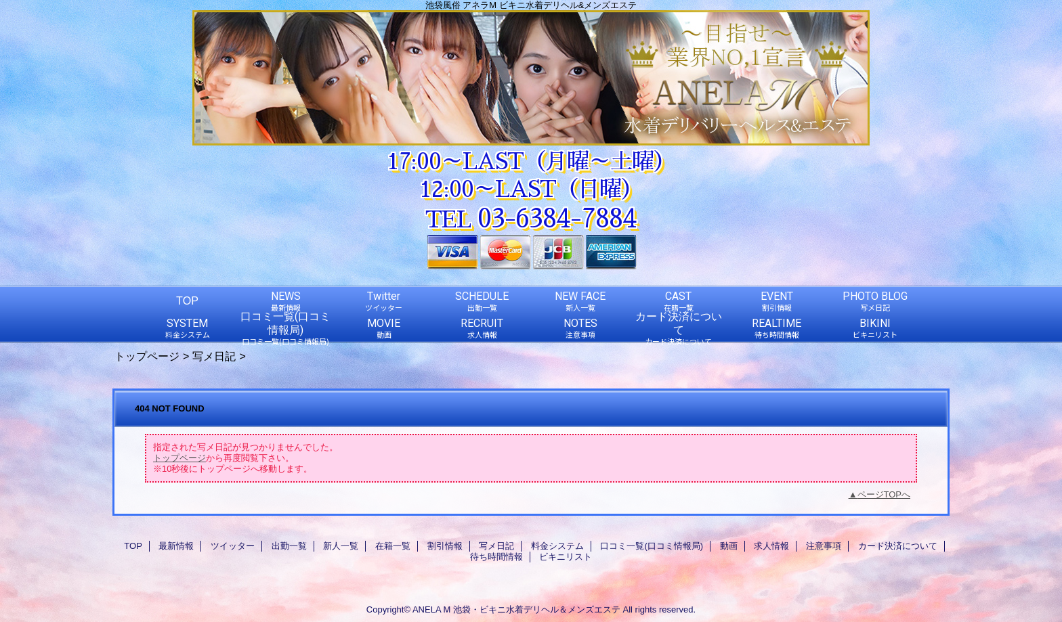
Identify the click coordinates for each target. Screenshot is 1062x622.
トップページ (146, 356)
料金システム (557, 546)
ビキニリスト (565, 557)
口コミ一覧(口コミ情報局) (651, 546)
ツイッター (233, 546)
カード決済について (897, 546)
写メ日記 (214, 356)
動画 (729, 546)
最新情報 (176, 546)
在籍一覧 (392, 546)
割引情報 (445, 546)
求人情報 (771, 546)
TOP (187, 300)
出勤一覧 (289, 546)
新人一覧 (340, 546)
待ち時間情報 (496, 557)
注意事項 (823, 546)
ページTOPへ (884, 494)
